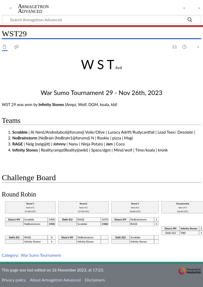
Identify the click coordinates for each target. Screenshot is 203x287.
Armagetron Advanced (33, 8)
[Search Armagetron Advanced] (101, 19)
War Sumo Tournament (41, 255)
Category (10, 255)
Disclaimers (95, 280)
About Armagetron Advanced (55, 280)
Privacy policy (14, 280)
